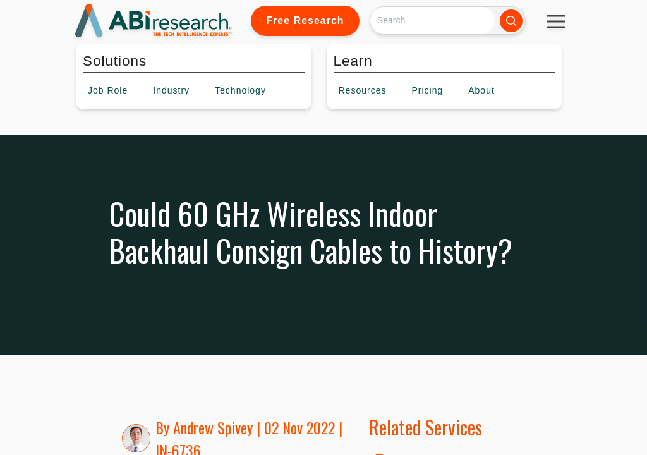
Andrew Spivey (213, 427)
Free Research (305, 20)
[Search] (432, 20)
